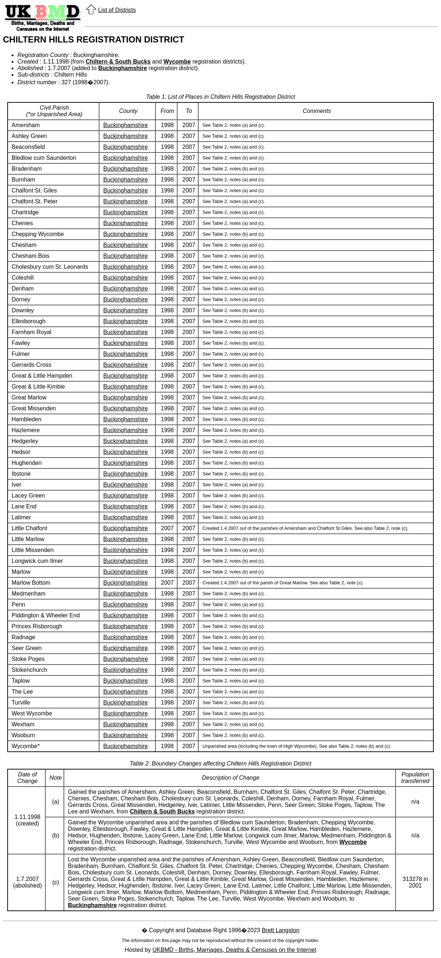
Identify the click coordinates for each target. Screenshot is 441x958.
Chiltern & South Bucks (118, 61)
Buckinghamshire (122, 68)
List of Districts (117, 10)
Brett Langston (280, 930)
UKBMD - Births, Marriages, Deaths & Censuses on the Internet (234, 950)
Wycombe (177, 61)
